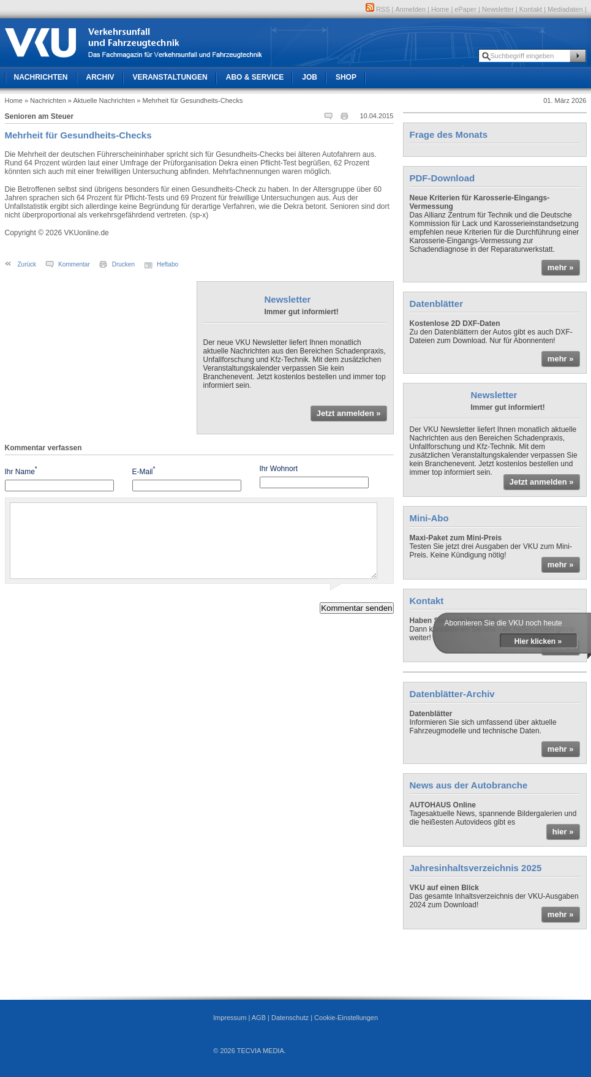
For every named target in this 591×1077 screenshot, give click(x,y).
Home (440, 9)
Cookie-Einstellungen (346, 1017)
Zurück (27, 264)
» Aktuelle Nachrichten (101, 100)
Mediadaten (565, 9)
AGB (259, 1017)
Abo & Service (255, 77)
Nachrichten (41, 77)
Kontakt (530, 9)
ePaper (465, 9)
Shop (346, 77)
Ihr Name (21, 471)
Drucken (123, 264)
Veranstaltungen (170, 77)
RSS (378, 9)
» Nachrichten (45, 100)
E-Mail (144, 471)
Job (309, 77)
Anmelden (411, 9)
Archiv (100, 77)
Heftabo (167, 264)
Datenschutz (290, 1017)
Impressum (229, 1017)
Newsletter (498, 9)
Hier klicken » (538, 641)
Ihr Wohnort (279, 468)
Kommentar (74, 264)
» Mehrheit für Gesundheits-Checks (190, 100)
